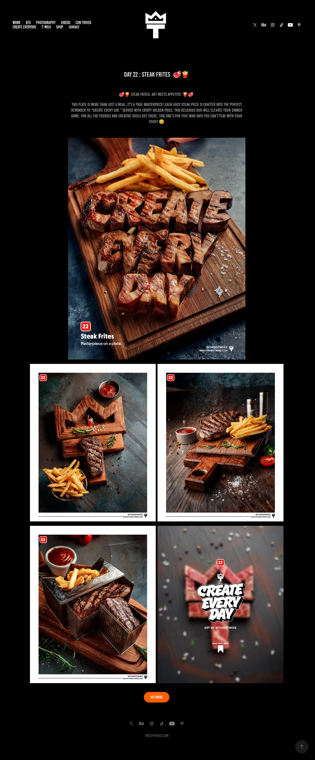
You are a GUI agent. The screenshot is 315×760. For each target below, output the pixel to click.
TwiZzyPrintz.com (157, 736)
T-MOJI (46, 27)
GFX (28, 22)
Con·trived (83, 22)
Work (16, 22)
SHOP (59, 27)
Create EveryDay (24, 27)
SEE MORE (156, 697)
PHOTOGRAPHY (46, 22)
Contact (74, 27)
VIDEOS (65, 22)
